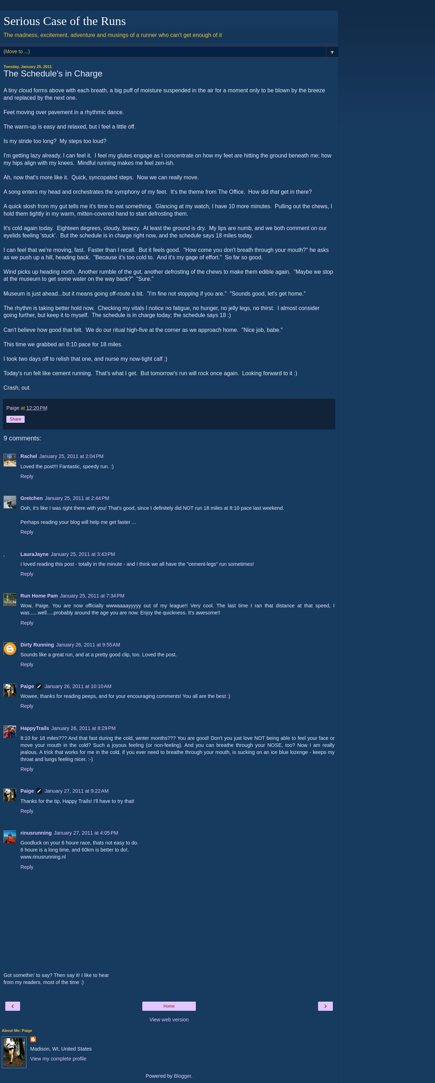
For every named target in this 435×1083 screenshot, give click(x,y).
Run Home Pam (39, 596)
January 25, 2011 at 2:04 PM (71, 456)
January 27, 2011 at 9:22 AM (76, 791)
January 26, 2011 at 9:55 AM (88, 645)
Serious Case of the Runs (65, 20)
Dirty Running (37, 645)
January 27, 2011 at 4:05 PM (86, 833)
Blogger (182, 1076)
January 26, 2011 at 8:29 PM (83, 728)
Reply (26, 476)
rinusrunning (36, 833)
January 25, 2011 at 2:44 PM (77, 498)
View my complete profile (58, 1059)
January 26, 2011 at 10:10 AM (77, 686)
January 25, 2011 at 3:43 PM (83, 554)
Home (169, 1006)
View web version (169, 1019)
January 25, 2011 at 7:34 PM (92, 596)
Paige (27, 686)
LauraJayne (34, 554)
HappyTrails (34, 728)
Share (15, 419)
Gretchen (31, 498)
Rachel (28, 456)
